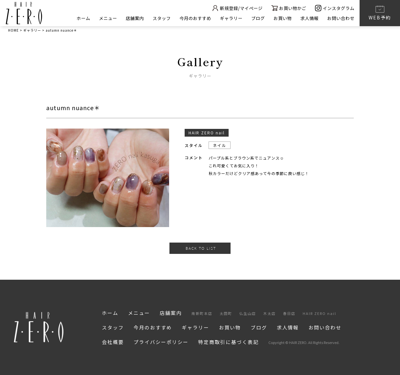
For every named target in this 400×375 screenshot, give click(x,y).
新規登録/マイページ (230, 8)
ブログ (252, 18)
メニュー (93, 18)
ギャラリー (223, 18)
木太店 (269, 313)
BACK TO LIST (201, 248)
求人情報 (306, 18)
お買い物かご (284, 8)
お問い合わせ (339, 18)
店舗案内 (121, 18)
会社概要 (113, 342)
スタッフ (149, 18)
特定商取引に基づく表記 (228, 342)
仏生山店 (247, 313)
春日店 (289, 313)
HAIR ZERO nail (319, 313)
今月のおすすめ (185, 18)
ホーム (66, 18)
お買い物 (278, 18)
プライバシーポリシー (161, 342)
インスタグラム (333, 8)
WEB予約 (380, 13)
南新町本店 (201, 313)
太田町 (226, 313)
